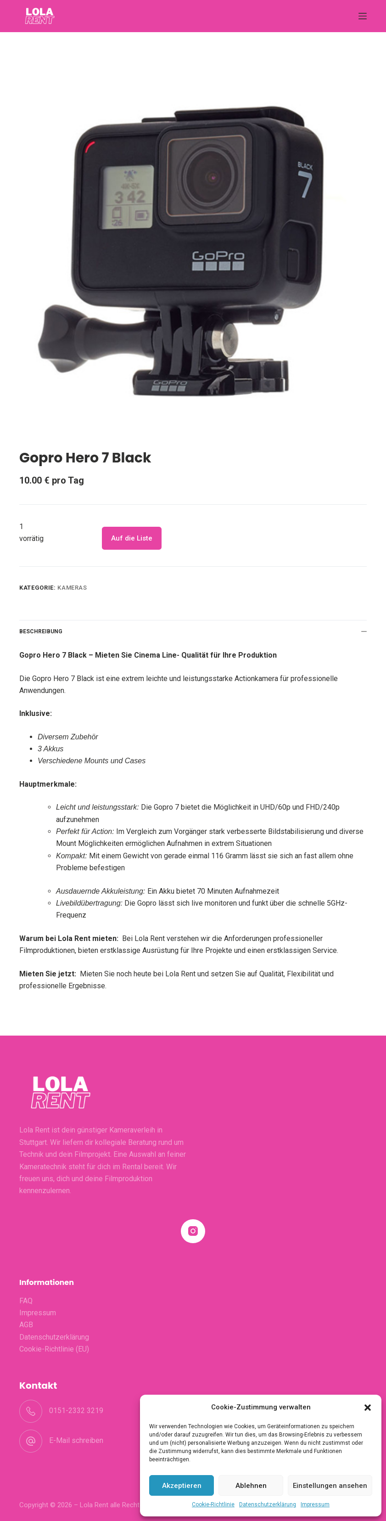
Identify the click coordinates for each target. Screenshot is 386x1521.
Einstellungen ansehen (330, 1486)
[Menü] (362, 16)
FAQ (26, 1300)
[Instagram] (193, 1231)
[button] (367, 1407)
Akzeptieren (181, 1486)
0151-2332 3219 (76, 1410)
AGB (26, 1324)
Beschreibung (193, 631)
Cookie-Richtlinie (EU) (54, 1349)
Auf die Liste (131, 538)
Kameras (72, 587)
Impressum (315, 1504)
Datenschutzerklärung (267, 1504)
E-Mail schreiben (76, 1440)
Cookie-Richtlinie (213, 1504)
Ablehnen (251, 1486)
